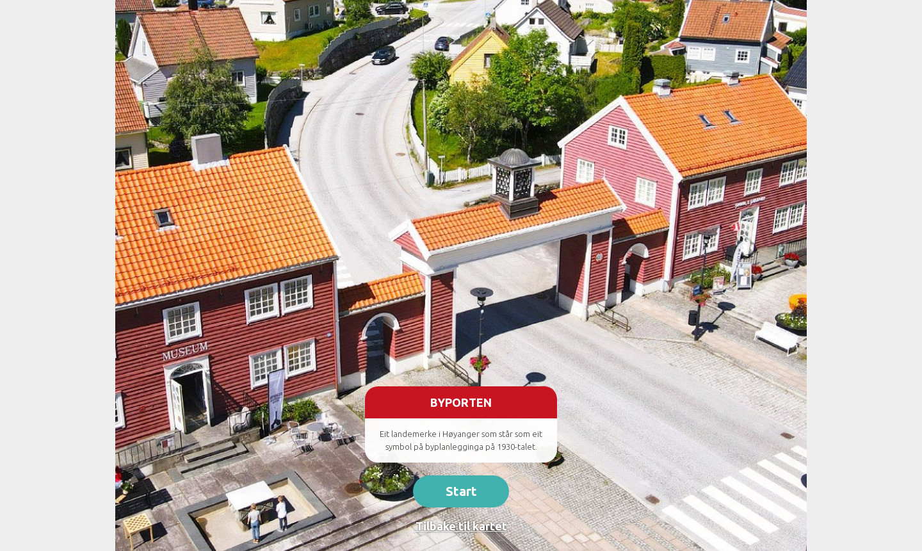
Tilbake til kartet (461, 526)
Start (461, 491)
